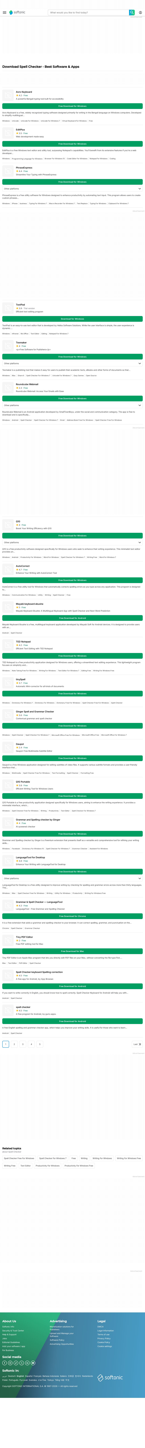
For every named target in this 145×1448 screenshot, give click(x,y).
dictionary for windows (44, 703)
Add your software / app (13, 1346)
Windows (6, 121)
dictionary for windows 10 (33, 849)
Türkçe (50, 1380)
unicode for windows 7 (50, 121)
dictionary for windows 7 (22, 703)
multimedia (16, 773)
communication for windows (24, 595)
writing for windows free (103, 671)
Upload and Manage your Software (62, 1334)
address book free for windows (80, 420)
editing (44, 334)
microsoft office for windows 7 (114, 735)
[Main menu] (4, 12)
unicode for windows (30, 121)
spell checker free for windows (108, 420)
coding (112, 159)
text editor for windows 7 (68, 671)
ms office (24, 334)
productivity (54, 811)
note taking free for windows (24, 671)
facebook (16, 849)
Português (13, 1380)
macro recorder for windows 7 (62, 203)
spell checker (26, 420)
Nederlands (87, 1376)
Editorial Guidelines (11, 1342)
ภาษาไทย (42, 1380)
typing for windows (98, 203)
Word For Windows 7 (107, 557)
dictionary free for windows (68, 703)
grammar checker (79, 849)
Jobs (4, 1338)
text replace (82, 203)
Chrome (5, 928)
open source (91, 375)
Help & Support (9, 1334)
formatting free (87, 773)
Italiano (63, 1376)
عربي (4, 1376)
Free (91, 121)
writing (48, 595)
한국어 (78, 1376)
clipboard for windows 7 (118, 203)
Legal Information (105, 1330)
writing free (92, 557)
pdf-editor (23, 963)
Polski (5, 1380)
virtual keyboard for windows (74, 121)
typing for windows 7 (38, 203)
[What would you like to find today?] (132, 12)
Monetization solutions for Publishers (62, 1328)
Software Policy (57, 1340)
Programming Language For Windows (27, 159)
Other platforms (72, 188)
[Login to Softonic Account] (140, 12)
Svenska (33, 1380)
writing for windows (47, 671)
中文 (67, 1380)
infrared (15, 334)
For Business (8, 1350)
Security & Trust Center (13, 1330)
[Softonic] (17, 12)
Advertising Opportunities (62, 1344)
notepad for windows (98, 159)
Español (28, 1376)
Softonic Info (8, 1326)
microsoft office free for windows (66, 735)
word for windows (51, 557)
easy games (79, 375)
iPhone (15, 203)
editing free (86, 671)
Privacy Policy (104, 1338)
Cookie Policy (103, 1342)
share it (21, 375)
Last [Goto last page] (137, 1044)
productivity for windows (30, 557)
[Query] (88, 12)
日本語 (71, 1376)
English (20, 1376)
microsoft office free (90, 735)
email (62, 420)
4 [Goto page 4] (31, 1044)
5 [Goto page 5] (39, 1044)
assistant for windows (99, 849)
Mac (14, 375)
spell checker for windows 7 (38, 375)
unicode (15, 121)
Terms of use (103, 1334)
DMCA (100, 1326)
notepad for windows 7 (58, 334)
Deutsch (12, 1376)
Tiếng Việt (59, 1380)
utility (40, 595)
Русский (23, 1380)
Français (37, 1376)
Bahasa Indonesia (51, 1376)
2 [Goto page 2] (14, 1044)
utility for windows (62, 893)
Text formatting (58, 773)
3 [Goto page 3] (22, 1044)
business (23, 203)
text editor (35, 334)
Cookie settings (104, 1346)
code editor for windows (77, 159)
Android (15, 420)
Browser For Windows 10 (55, 159)
